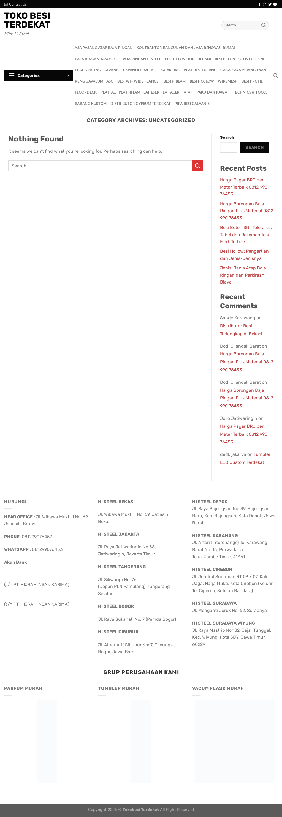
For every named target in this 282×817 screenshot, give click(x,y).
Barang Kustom (91, 103)
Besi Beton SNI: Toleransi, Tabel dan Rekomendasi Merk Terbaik (246, 234)
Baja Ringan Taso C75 (96, 59)
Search (227, 137)
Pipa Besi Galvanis (192, 103)
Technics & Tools (250, 92)
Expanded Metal (139, 70)
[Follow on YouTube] (275, 5)
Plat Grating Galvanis (97, 70)
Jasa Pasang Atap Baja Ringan (102, 47)
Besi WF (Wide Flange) (138, 81)
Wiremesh (228, 81)
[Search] (275, 75)
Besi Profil (252, 81)
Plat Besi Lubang (200, 70)
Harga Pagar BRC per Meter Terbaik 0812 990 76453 (243, 187)
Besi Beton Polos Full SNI (239, 59)
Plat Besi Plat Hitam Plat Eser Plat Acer (140, 92)
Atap (188, 92)
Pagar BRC (169, 70)
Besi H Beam (175, 81)
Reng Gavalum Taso (94, 81)
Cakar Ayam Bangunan (243, 70)
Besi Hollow (202, 81)
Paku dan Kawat (213, 92)
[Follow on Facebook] (259, 5)
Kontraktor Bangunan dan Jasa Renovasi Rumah (186, 47)
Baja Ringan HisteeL (141, 59)
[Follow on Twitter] (270, 5)
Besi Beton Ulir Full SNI (188, 59)
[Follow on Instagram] (264, 5)
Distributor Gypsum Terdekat (140, 103)
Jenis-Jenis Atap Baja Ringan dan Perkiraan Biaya (243, 275)
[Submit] (263, 25)
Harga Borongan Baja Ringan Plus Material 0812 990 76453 (246, 210)
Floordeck (86, 92)
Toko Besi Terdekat (27, 20)
